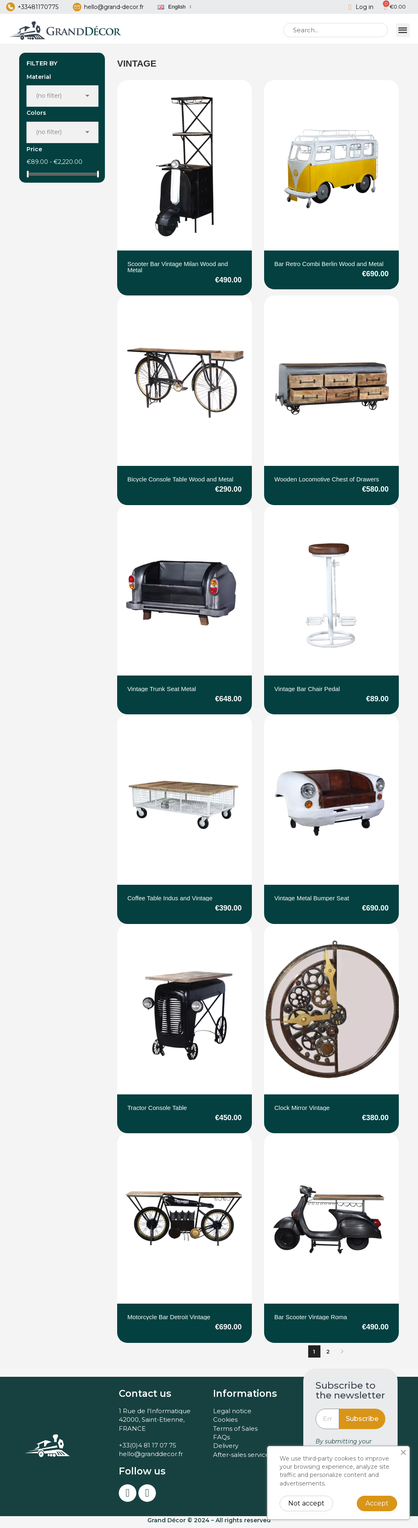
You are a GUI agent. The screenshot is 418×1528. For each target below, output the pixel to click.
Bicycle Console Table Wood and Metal (180, 482)
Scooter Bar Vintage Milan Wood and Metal (177, 270)
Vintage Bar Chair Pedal (307, 692)
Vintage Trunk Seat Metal (161, 692)
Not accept (306, 1503)
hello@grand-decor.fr (114, 8)
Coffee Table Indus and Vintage (170, 901)
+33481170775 (38, 8)
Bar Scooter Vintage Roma (310, 1320)
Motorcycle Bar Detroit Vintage (168, 1320)
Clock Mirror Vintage (302, 1111)
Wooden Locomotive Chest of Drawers (326, 482)
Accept (377, 1503)
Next (342, 1355)
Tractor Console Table (157, 1111)
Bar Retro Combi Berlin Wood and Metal (328, 267)
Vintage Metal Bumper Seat (311, 901)
